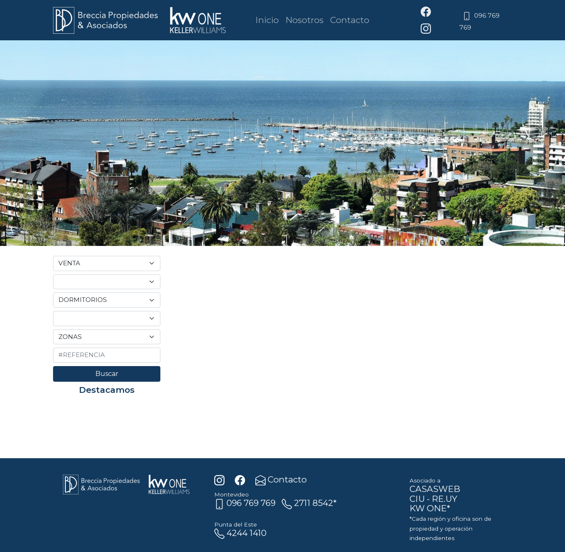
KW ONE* (430, 508)
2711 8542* (309, 503)
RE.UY (444, 499)
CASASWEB (435, 489)
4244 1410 (240, 533)
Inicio (267, 20)
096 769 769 (245, 503)
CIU (417, 499)
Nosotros (304, 20)
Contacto (349, 20)
